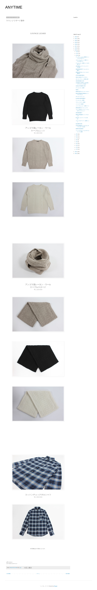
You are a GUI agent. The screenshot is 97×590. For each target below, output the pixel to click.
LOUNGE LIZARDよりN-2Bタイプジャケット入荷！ (82, 83)
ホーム (38, 573)
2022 (76, 36)
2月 (77, 147)
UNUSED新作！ (79, 112)
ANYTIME (13, 7)
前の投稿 (68, 573)
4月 (77, 143)
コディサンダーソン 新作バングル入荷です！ (82, 61)
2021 (76, 38)
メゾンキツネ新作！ (80, 104)
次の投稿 (8, 573)
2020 (76, 40)
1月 (77, 149)
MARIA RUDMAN (79, 128)
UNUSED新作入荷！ (80, 81)
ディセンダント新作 (80, 87)
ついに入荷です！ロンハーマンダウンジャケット (82, 110)
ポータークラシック (80, 96)
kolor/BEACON (79, 123)
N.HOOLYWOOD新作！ (81, 98)
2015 (76, 50)
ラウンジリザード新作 (80, 102)
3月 (77, 145)
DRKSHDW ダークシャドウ (82, 107)
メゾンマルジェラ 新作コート (82, 105)
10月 (77, 55)
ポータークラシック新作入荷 (82, 79)
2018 (76, 44)
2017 (76, 46)
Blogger (55, 586)
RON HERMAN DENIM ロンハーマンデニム (82, 94)
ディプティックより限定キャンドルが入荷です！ (82, 57)
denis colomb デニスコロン (81, 77)
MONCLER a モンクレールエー (82, 91)
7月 (77, 138)
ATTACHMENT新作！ (80, 75)
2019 (76, 42)
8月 (77, 136)
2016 (76, 48)
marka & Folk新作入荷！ (81, 85)
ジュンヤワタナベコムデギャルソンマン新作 (82, 131)
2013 (76, 153)
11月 (77, 53)
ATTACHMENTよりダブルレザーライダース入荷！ (82, 126)
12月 (77, 51)
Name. (77, 89)
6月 (77, 139)
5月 (77, 141)
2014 (76, 151)
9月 (77, 134)
